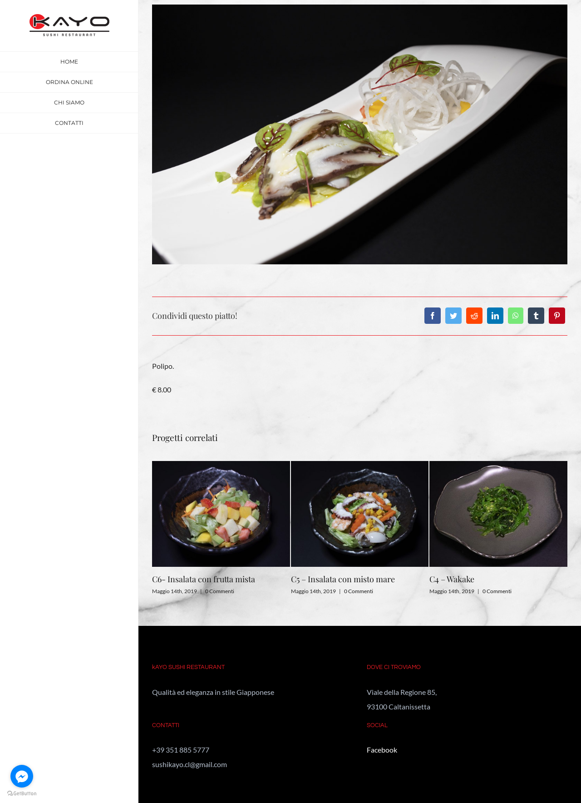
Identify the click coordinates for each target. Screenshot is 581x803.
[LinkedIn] (495, 315)
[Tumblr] (536, 315)
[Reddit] (474, 315)
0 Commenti (219, 591)
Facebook (382, 749)
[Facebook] (432, 315)
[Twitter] (453, 315)
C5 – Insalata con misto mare (343, 579)
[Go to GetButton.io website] (21, 794)
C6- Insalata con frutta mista (203, 579)
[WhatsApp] (516, 315)
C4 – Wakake (451, 579)
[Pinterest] (557, 315)
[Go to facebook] (21, 776)
